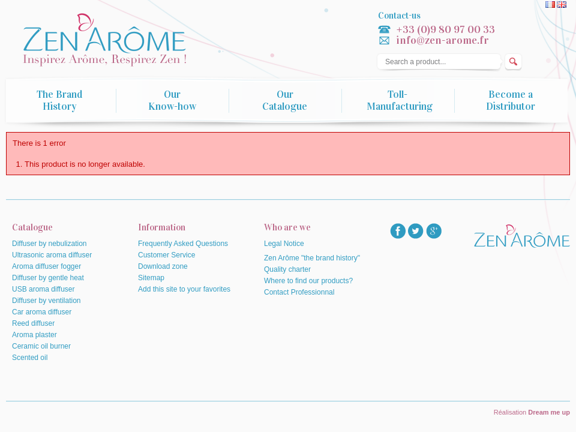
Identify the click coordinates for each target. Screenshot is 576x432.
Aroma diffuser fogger (46, 266)
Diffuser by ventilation (46, 300)
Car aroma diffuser (41, 312)
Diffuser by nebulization (49, 243)
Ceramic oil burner (41, 346)
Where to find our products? (308, 281)
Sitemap (151, 278)
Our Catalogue (284, 101)
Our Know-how (172, 101)
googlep (434, 231)
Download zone (163, 266)
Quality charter (287, 269)
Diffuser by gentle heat (48, 278)
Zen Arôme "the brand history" (312, 258)
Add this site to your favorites (184, 289)
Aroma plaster (34, 335)
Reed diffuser (33, 323)
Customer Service (166, 255)
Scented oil (29, 357)
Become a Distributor (510, 101)
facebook (398, 231)
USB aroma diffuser (43, 289)
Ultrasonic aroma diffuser (52, 255)
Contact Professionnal (299, 292)
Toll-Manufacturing (400, 101)
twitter (416, 231)
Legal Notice (284, 243)
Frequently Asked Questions (183, 243)
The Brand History (59, 101)
